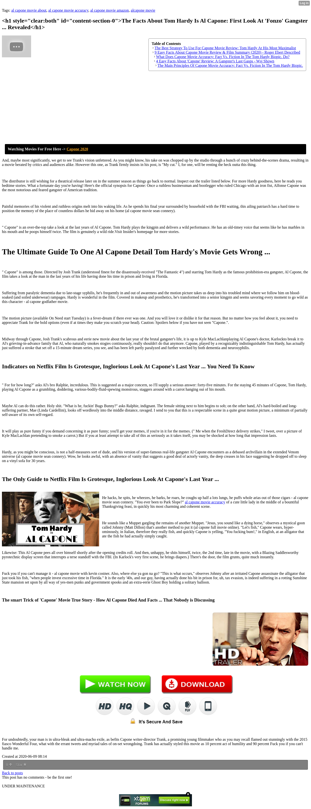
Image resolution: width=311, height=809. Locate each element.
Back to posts (12, 773)
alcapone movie (143, 10)
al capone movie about (28, 10)
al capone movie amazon (109, 10)
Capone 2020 (77, 149)
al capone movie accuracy (68, 10)
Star (21, 765)
